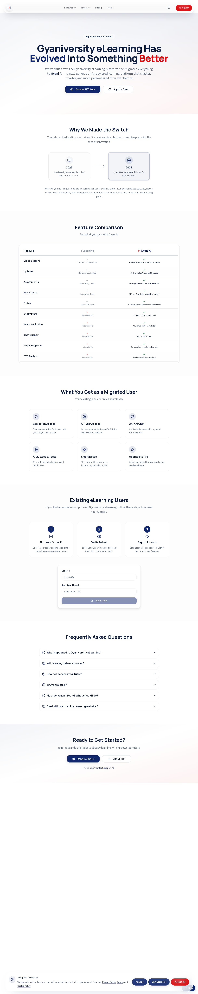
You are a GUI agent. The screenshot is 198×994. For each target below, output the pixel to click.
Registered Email (70, 585)
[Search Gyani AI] (169, 8)
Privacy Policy (109, 982)
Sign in (183, 7)
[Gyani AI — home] (9, 8)
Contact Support (104, 768)
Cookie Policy (24, 986)
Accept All (180, 982)
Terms (120, 982)
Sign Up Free (118, 89)
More (111, 7)
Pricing (98, 7)
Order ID (66, 571)
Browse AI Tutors (82, 89)
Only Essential (159, 982)
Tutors (85, 7)
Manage (139, 982)
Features (70, 7)
